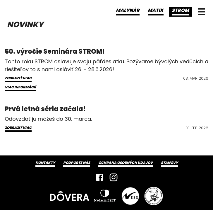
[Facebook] (99, 177)
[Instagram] (113, 177)
